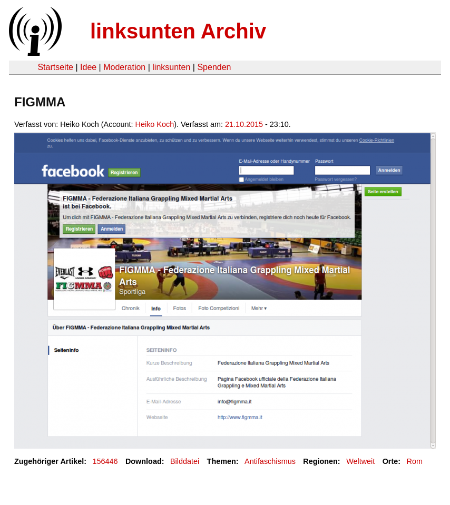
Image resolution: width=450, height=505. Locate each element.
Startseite (55, 67)
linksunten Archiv (178, 31)
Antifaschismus (270, 461)
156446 (105, 461)
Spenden (214, 67)
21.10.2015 (244, 124)
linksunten (171, 67)
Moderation (124, 67)
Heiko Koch (154, 124)
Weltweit (360, 461)
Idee (88, 67)
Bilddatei (184, 461)
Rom (415, 461)
